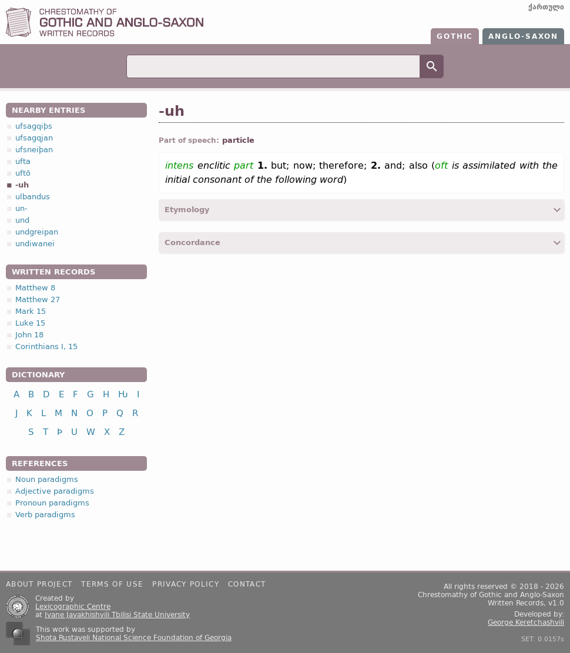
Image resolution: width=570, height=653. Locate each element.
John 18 (29, 334)
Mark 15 (30, 311)
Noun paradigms (46, 479)
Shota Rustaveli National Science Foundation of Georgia (134, 638)
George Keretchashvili (526, 622)
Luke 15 (30, 323)
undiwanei (35, 243)
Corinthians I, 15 (46, 346)
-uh (22, 184)
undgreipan (36, 231)
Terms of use (112, 584)
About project (39, 584)
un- (21, 208)
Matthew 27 (37, 299)
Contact (247, 584)
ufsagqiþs (33, 126)
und (22, 220)
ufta (23, 161)
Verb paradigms (45, 514)
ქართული (546, 7)
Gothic (455, 36)
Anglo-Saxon (523, 36)
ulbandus (32, 196)
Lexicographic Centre (72, 606)
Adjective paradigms (54, 491)
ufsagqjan (34, 137)
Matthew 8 (35, 287)
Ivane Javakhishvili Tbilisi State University (117, 615)
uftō (23, 173)
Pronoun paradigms (52, 502)
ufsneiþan (34, 149)
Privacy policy (185, 584)
